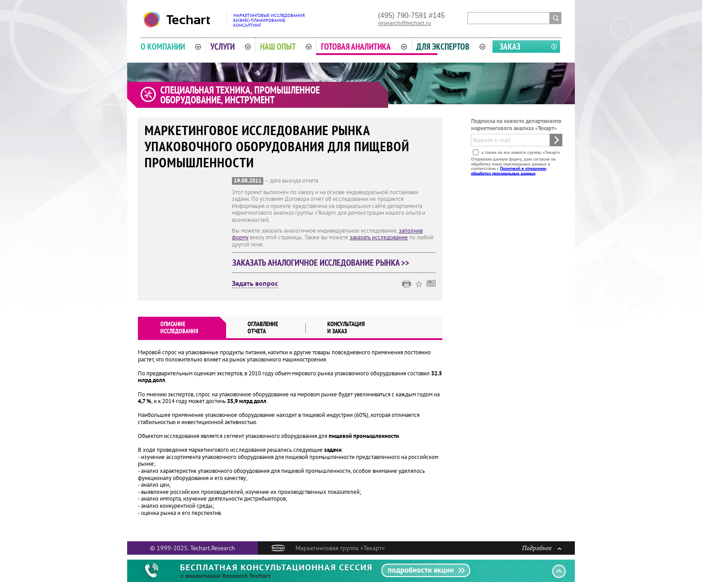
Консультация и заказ (346, 327)
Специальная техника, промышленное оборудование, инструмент (240, 95)
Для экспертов (450, 46)
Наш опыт (286, 46)
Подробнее (541, 548)
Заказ (510, 46)
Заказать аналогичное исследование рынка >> (320, 262)
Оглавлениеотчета (263, 327)
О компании (171, 46)
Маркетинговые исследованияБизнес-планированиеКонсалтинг (269, 20)
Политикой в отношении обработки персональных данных (508, 171)
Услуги (230, 46)
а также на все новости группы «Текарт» (520, 152)
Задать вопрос (255, 284)
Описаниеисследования (179, 327)
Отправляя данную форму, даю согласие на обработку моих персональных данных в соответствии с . (513, 166)
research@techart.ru (404, 23)
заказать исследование (379, 237)
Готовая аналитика (364, 46)
